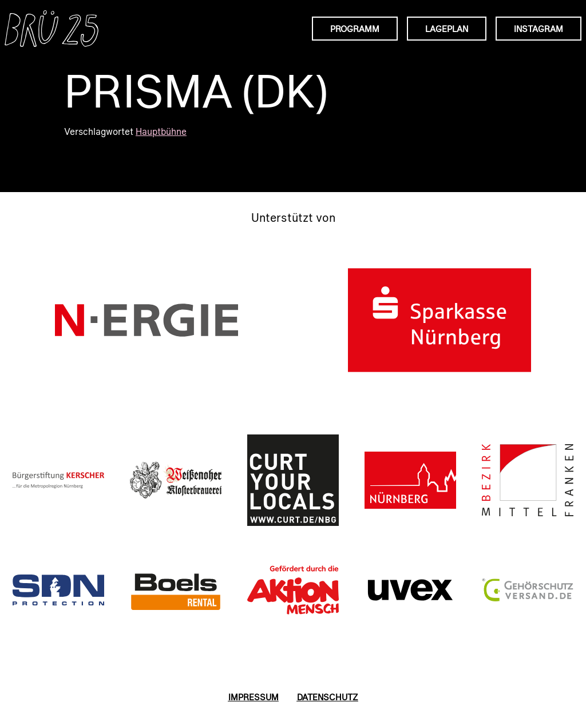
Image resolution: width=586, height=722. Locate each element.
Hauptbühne (161, 131)
